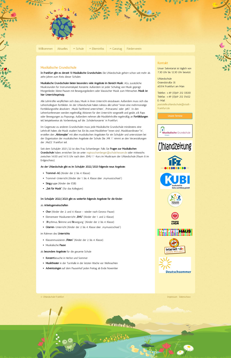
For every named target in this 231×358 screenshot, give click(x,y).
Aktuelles (62, 48)
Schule (78, 48)
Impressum (172, 296)
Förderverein (134, 48)
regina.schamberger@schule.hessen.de (107, 152)
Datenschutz (185, 296)
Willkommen (45, 48)
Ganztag (115, 48)
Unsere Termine (175, 116)
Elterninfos (96, 48)
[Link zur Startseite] (120, 23)
